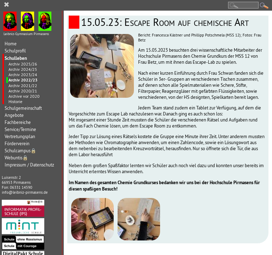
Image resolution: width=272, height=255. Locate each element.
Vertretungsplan (20, 137)
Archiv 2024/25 (22, 69)
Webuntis (16, 158)
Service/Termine (20, 129)
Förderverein (17, 144)
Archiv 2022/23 (23, 80)
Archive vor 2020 (24, 96)
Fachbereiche (18, 122)
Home (11, 44)
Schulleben (16, 58)
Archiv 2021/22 (22, 85)
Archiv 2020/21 (22, 91)
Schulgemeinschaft (23, 108)
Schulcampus (20, 151)
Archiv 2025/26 (22, 64)
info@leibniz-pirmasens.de (25, 192)
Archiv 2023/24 (22, 74)
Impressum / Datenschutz (29, 165)
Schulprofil (15, 51)
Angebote (14, 115)
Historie (15, 101)
